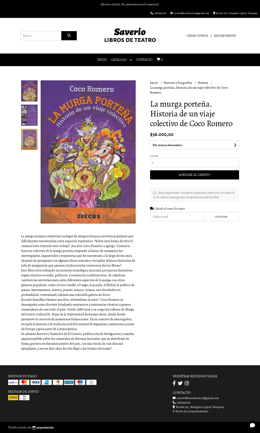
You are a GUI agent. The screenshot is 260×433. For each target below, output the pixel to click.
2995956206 (181, 402)
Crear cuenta (197, 36)
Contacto (144, 59)
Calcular (221, 216)
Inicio (102, 59)
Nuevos (203, 83)
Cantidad (154, 155)
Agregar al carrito (194, 175)
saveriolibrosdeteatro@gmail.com (196, 398)
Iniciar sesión (225, 36)
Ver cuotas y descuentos (167, 145)
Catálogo (121, 60)
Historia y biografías (178, 83)
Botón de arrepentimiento (190, 411)
